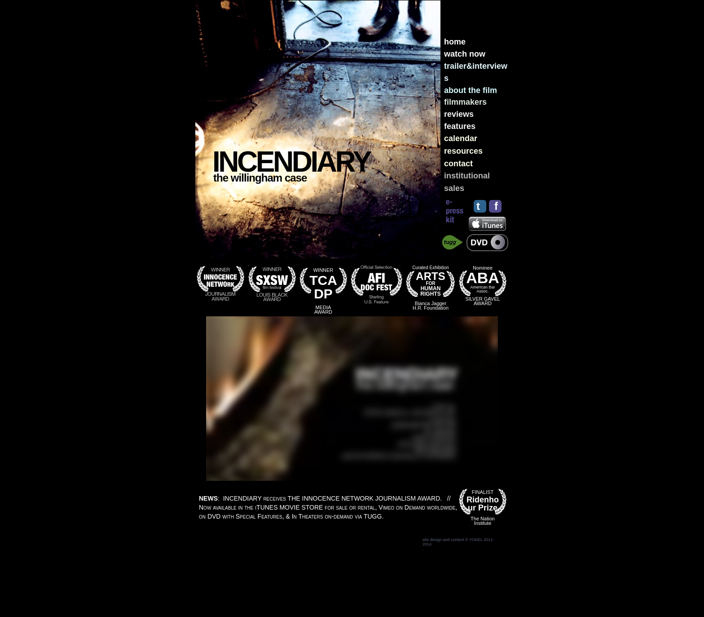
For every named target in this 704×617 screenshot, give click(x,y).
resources (463, 150)
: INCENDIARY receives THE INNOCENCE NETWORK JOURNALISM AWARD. (321, 498)
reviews (459, 114)
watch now (464, 53)
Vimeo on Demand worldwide (416, 507)
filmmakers (465, 102)
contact (458, 163)
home (455, 41)
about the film (470, 90)
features (459, 126)
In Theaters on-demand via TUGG (337, 516)
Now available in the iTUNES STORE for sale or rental (287, 507)
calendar (460, 138)
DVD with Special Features (244, 516)
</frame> (352, 398)
